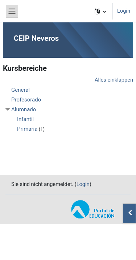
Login (123, 11)
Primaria (27, 129)
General (20, 90)
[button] (100, 11)
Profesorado (26, 99)
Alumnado (23, 109)
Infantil (25, 119)
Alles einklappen (114, 80)
